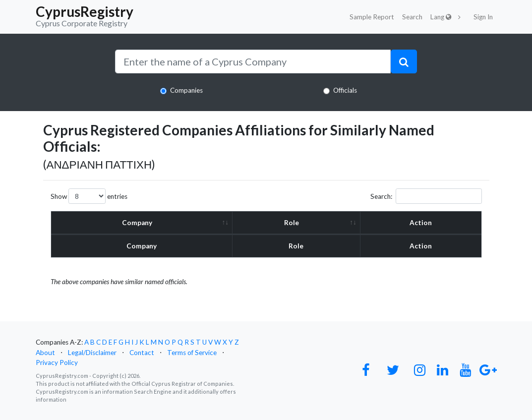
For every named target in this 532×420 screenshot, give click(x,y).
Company (137, 223)
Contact (141, 353)
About (45, 353)
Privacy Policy (57, 362)
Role (291, 223)
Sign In (483, 17)
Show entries (89, 196)
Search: (426, 196)
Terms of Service (192, 353)
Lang (441, 17)
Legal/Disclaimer (92, 353)
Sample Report (372, 17)
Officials (345, 90)
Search (412, 17)
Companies (186, 90)
